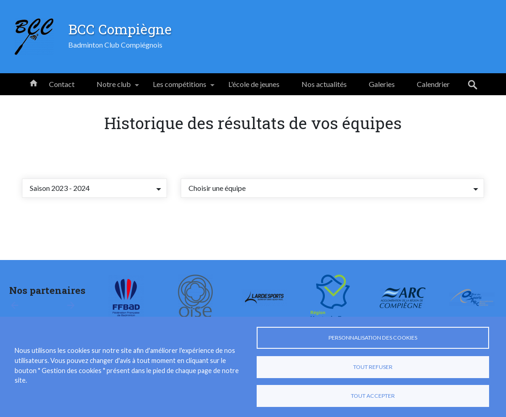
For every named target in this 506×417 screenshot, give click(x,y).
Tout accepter (373, 395)
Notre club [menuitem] (114, 87)
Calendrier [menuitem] (433, 84)
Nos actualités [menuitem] (324, 84)
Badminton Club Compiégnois (115, 44)
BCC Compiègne (120, 29)
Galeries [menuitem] (382, 84)
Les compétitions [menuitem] (179, 87)
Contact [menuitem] (62, 84)
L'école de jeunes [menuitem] (254, 84)
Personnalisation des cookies (372, 337)
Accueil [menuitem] (33, 82)
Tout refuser (373, 366)
